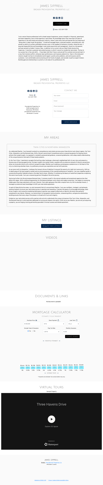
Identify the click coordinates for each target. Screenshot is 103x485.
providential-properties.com (32, 111)
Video (55, 2)
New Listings (46, 2)
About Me (18, 2)
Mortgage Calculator (84, 2)
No (34, 331)
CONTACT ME (61, 24)
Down (53, 320)
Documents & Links (67, 2)
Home (12, 2)
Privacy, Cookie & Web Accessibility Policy (58, 480)
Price (31, 320)
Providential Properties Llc (54, 463)
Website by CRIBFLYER (40, 480)
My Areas (36, 2)
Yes (30, 331)
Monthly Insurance (71, 328)
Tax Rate (51, 328)
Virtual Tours (51, 5)
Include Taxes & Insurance (31, 328)
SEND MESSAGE (70, 122)
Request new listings (51, 226)
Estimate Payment (72, 336)
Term (72, 320)
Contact (28, 2)
